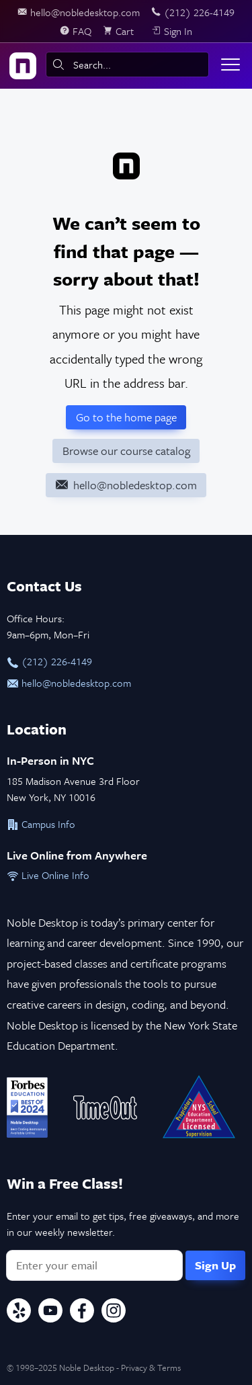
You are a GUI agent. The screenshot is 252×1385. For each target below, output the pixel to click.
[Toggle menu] (230, 64)
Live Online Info (48, 875)
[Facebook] (82, 1312)
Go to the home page (126, 417)
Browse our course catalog (126, 450)
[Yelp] (19, 1312)
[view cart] (120, 31)
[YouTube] (50, 1312)
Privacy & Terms (151, 1367)
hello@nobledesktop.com (69, 682)
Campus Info (41, 823)
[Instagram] (113, 1312)
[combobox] (127, 64)
